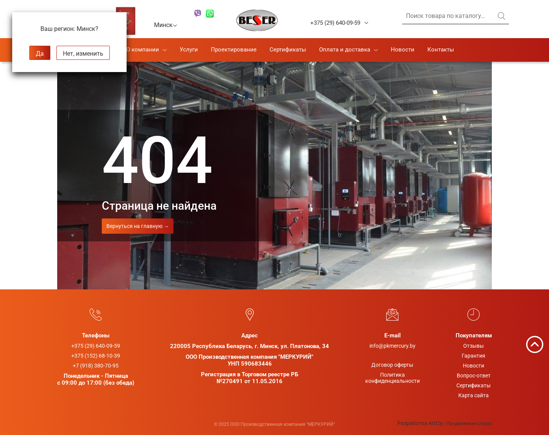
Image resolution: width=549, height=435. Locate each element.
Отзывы (473, 346)
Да (40, 53)
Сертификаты (288, 49)
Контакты (440, 49)
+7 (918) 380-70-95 (96, 366)
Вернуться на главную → (137, 226)
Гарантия (473, 356)
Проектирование (234, 49)
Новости (402, 49)
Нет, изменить (83, 53)
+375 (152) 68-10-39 (95, 356)
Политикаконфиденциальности (392, 378)
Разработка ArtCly (420, 423)
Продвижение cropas (469, 423)
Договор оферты (392, 365)
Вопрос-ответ (474, 375)
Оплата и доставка (344, 49)
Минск (165, 25)
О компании (142, 49)
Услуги (189, 49)
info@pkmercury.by (392, 346)
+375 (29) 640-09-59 (335, 22)
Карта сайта (473, 395)
